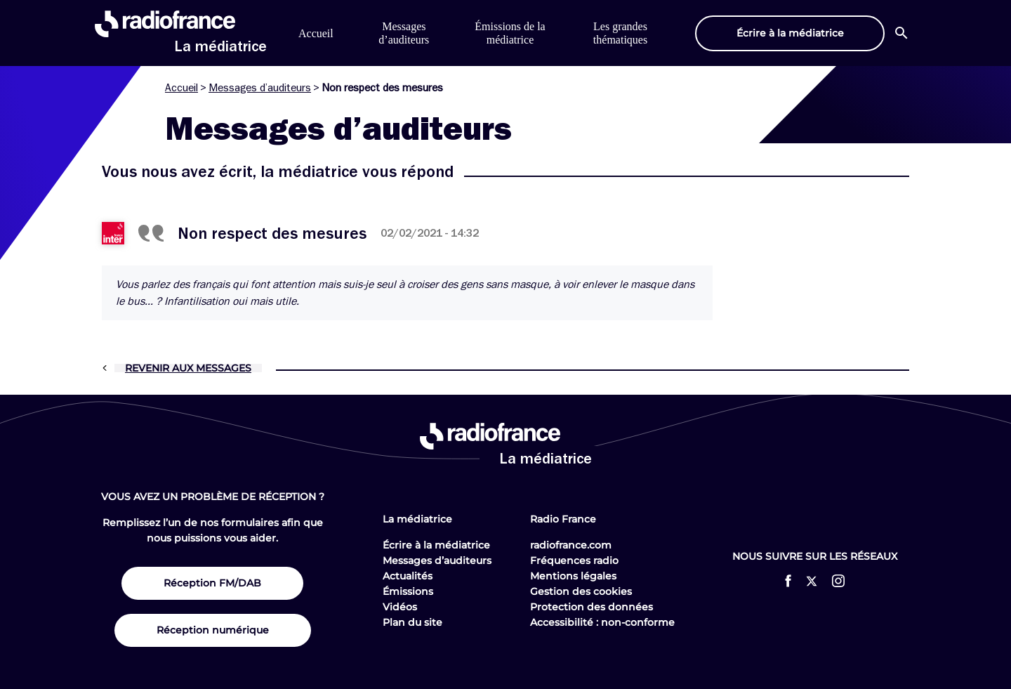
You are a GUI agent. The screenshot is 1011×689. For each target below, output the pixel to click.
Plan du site (412, 622)
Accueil (315, 33)
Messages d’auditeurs (260, 87)
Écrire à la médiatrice (436, 545)
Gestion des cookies (581, 591)
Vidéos (400, 607)
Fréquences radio (574, 560)
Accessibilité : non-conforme (602, 622)
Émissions (408, 591)
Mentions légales (573, 576)
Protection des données (591, 607)
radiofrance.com (571, 545)
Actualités (407, 576)
